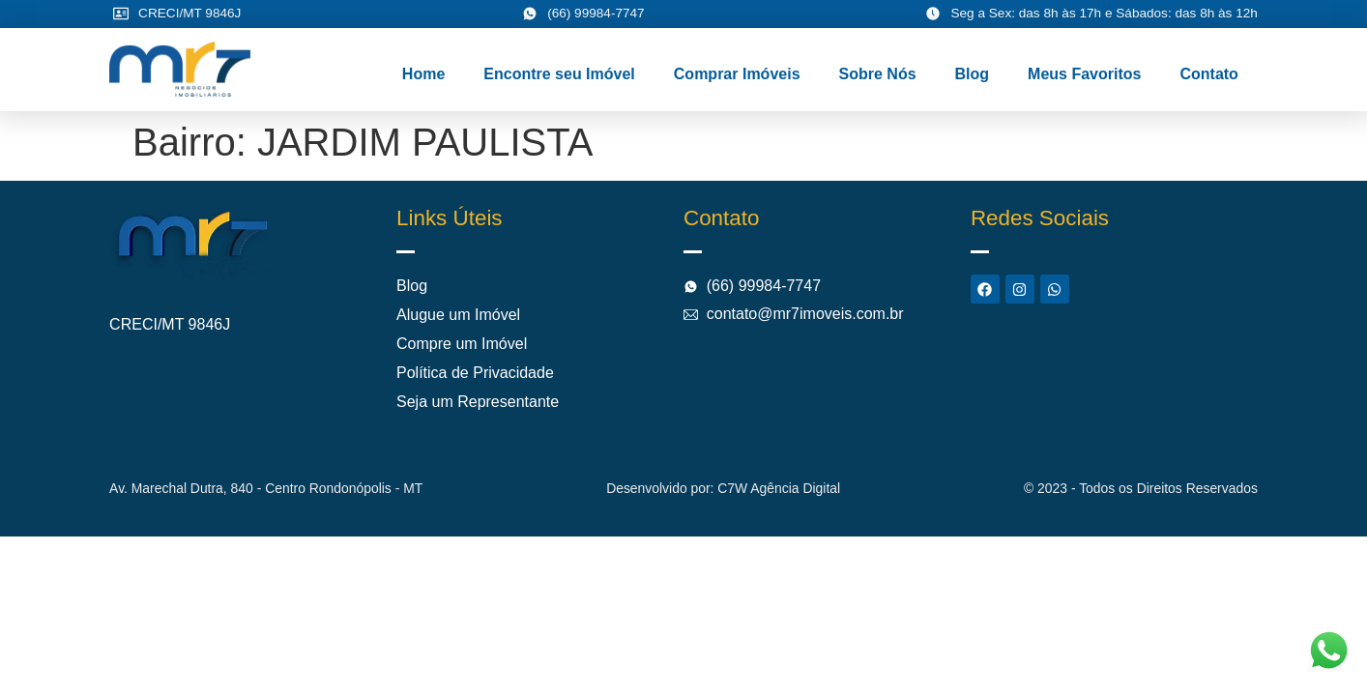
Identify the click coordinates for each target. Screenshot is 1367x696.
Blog (972, 74)
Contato (1208, 74)
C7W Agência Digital (778, 488)
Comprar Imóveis (737, 74)
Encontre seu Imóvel (559, 74)
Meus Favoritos (1084, 74)
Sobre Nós (877, 74)
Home (423, 74)
